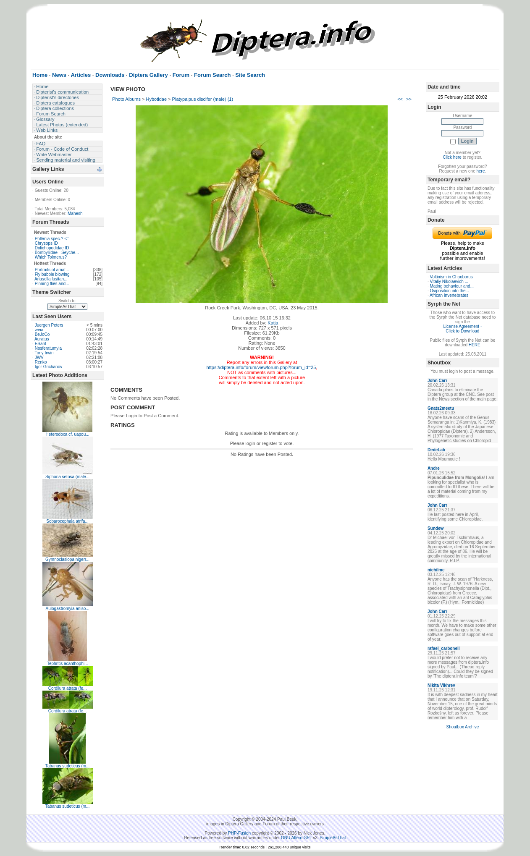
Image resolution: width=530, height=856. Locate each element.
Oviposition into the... (449, 290)
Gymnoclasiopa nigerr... (67, 559)
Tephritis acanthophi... (67, 663)
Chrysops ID (46, 243)
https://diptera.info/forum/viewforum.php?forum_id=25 (261, 367)
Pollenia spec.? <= (52, 238)
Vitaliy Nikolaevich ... (449, 281)
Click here (452, 157)
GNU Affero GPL (296, 837)
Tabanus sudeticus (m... (67, 766)
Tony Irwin (43, 353)
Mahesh (75, 213)
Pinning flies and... (52, 283)
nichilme (436, 570)
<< (400, 99)
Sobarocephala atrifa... (67, 521)
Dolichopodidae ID (52, 248)
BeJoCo (42, 334)
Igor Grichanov (49, 366)
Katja (273, 322)
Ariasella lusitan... (50, 279)
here (480, 171)
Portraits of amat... (52, 269)
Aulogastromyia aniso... (67, 608)
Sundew (435, 528)
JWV (39, 357)
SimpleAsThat (333, 837)
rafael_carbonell (444, 648)
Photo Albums (126, 99)
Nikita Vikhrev (441, 685)
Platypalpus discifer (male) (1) (203, 99)
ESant (40, 343)
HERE (474, 345)
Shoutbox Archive (462, 727)
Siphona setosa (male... (67, 476)
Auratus (41, 339)
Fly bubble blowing (52, 274)
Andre (434, 468)
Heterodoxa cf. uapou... (67, 434)
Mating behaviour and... (452, 286)
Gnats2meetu (441, 408)
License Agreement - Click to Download (462, 328)
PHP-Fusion (239, 833)
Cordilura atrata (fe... (67, 688)
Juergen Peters (49, 325)
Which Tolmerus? (51, 257)
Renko (41, 362)
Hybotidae (156, 99)
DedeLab (436, 450)
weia (39, 329)
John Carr (437, 380)
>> (409, 99)
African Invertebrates (449, 295)
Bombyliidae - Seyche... (57, 252)
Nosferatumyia (48, 348)
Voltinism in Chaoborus (451, 277)
